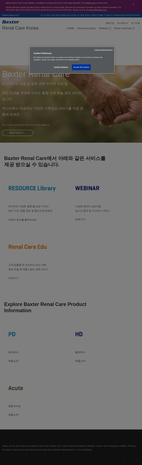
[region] (72, 60)
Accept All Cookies (81, 67)
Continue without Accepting (103, 50)
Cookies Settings (61, 67)
